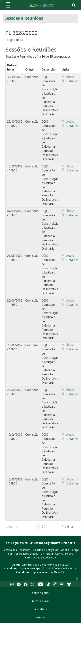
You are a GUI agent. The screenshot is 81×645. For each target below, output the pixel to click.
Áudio (70, 77)
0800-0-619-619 (42, 564)
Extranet (40, 617)
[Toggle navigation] (8, 5)
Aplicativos (40, 609)
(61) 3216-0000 (51, 568)
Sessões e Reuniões (24, 18)
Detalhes (72, 81)
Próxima (67, 527)
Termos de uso (41, 601)
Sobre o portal (40, 593)
